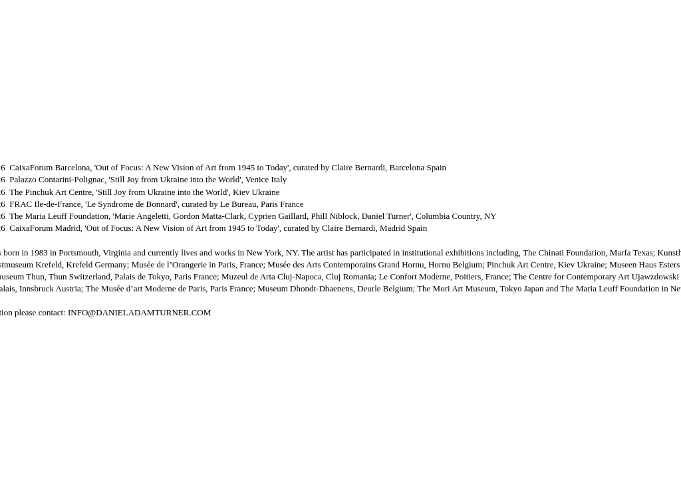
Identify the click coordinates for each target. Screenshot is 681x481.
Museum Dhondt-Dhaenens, (307, 288)
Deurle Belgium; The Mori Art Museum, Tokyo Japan (451, 288)
